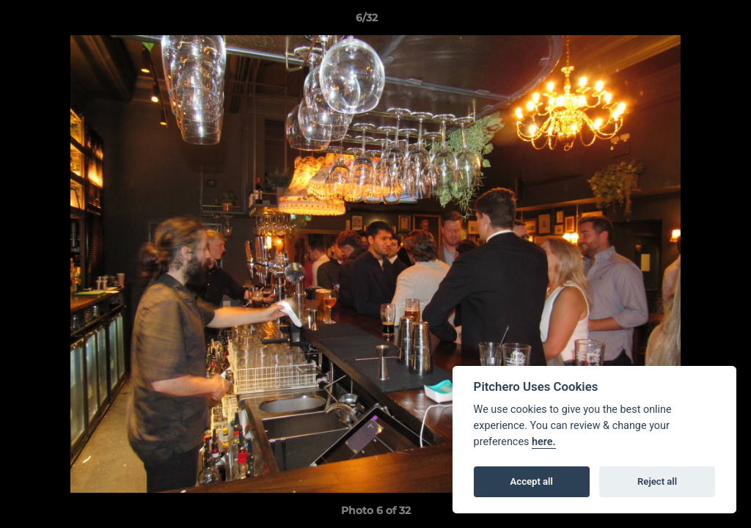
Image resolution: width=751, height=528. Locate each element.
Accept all (531, 481)
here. (544, 442)
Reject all (657, 481)
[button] (689, 21)
